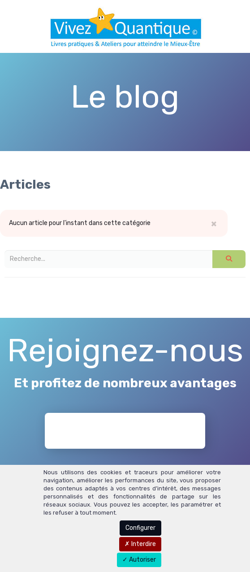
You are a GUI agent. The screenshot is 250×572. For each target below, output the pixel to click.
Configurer (140, 528)
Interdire (140, 544)
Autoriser (139, 559)
